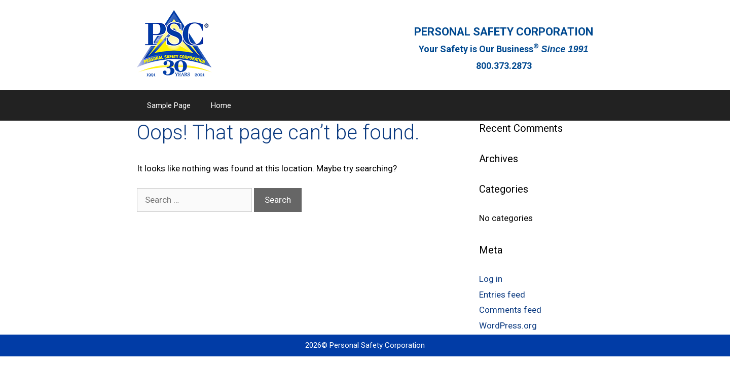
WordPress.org (508, 325)
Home (221, 105)
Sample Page (169, 105)
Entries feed (502, 294)
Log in (490, 279)
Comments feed (510, 310)
